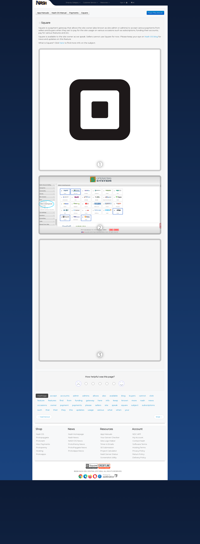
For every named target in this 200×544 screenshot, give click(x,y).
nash (142, 400)
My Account (137, 437)
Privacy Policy (138, 451)
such (39, 410)
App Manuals (43, 13)
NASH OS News (75, 441)
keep (115, 400)
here (62, 43)
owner (53, 405)
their (55, 410)
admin (76, 396)
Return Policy (138, 454)
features (52, 400)
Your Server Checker (109, 437)
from (69, 400)
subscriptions (148, 405)
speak (115, 405)
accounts (64, 396)
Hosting (39, 451)
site (106, 405)
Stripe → (159, 417)
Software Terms (139, 444)
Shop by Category (73, 2)
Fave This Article (155, 13)
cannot (142, 396)
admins (85, 396)
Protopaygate (42, 437)
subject (134, 405)
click (151, 396)
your (127, 410)
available (114, 396)
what (110, 410)
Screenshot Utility (108, 457)
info (107, 400)
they (63, 410)
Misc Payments (43, 444)
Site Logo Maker (107, 441)
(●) (132, 2)
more (134, 400)
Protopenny (41, 447)
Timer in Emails (107, 444)
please (88, 405)
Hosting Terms (139, 447)
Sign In (124, 2)
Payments (73, 13)
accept (53, 396)
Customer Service (90, 2)
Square (84, 13)
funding (78, 400)
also (104, 396)
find (61, 400)
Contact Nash (138, 441)
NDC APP (136, 434)
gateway (90, 400)
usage (91, 410)
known (125, 400)
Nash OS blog (151, 36)
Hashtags (42, 396)
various (100, 410)
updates (80, 410)
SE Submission (107, 447)
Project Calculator (108, 451)
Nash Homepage (76, 434)
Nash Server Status (109, 454)
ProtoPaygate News (77, 447)
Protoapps (41, 454)
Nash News (73, 437)
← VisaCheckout (44, 417)
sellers (98, 405)
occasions (42, 405)
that (48, 410)
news (151, 400)
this (71, 410)
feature (40, 400)
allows (96, 396)
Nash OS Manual (59, 13)
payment (64, 405)
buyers (132, 396)
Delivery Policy (139, 457)
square (124, 405)
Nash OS (40, 434)
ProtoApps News (76, 451)
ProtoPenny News (76, 444)
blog (123, 396)
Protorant (40, 441)
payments (77, 405)
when (118, 410)
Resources (105, 2)
